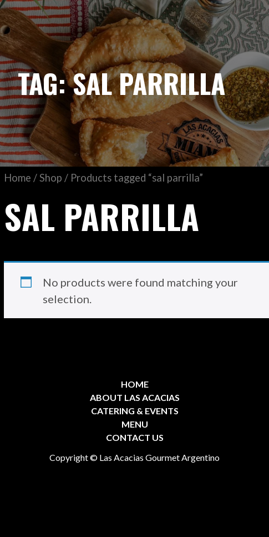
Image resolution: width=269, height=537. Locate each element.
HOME (135, 384)
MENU (134, 424)
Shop (50, 178)
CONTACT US (135, 437)
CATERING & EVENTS (135, 410)
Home (17, 178)
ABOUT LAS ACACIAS (135, 397)
